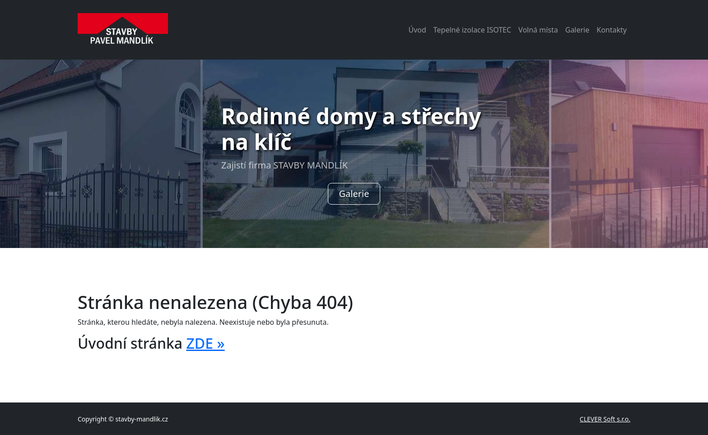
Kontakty (611, 30)
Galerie (577, 30)
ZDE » (205, 343)
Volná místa (538, 30)
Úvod (417, 30)
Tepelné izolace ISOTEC (472, 30)
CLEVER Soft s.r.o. (605, 419)
